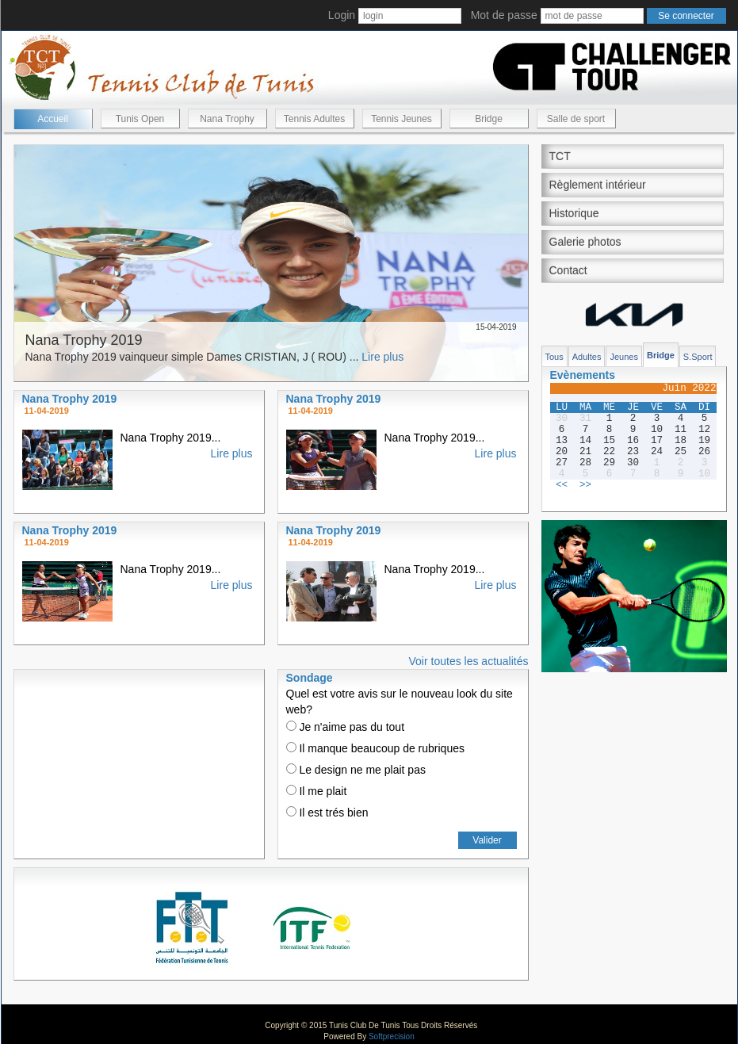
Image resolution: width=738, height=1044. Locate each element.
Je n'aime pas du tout (345, 727)
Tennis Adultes (314, 118)
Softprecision (392, 1036)
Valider (486, 840)
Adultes (587, 356)
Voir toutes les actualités (469, 661)
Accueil (52, 118)
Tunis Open (140, 118)
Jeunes (623, 356)
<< (562, 485)
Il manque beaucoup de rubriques (375, 748)
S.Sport (698, 356)
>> (585, 485)
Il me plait (316, 791)
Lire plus (382, 356)
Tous (554, 356)
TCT (560, 156)
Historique (574, 213)
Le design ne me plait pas (356, 769)
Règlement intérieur (597, 184)
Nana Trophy (227, 118)
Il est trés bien (327, 812)
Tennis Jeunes (401, 118)
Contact (568, 270)
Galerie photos (585, 241)
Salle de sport (576, 118)
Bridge (489, 118)
